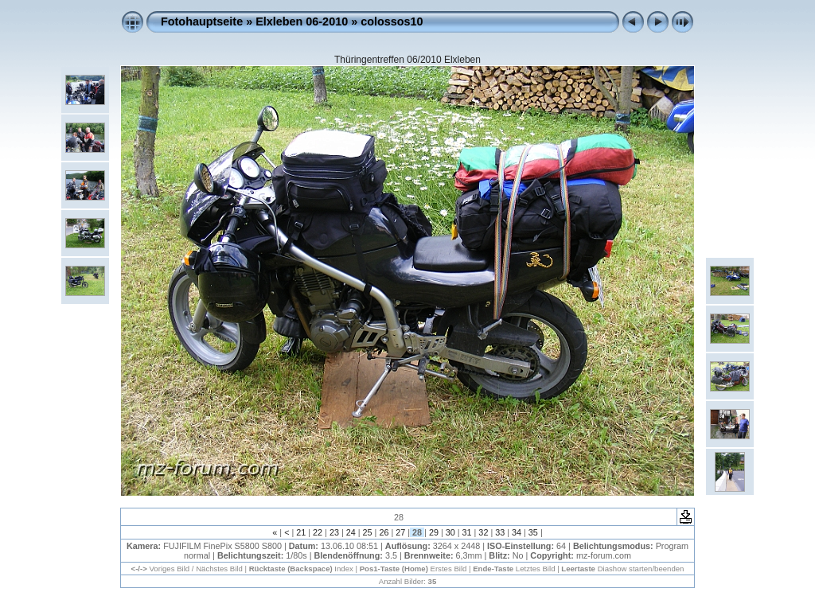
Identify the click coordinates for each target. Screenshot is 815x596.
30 (450, 532)
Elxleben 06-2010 (301, 21)
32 (483, 532)
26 (383, 532)
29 (434, 532)
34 (516, 532)
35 (533, 532)
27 (400, 532)
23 (334, 532)
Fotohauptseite (202, 21)
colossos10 (392, 21)
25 (368, 532)
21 (301, 532)
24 (351, 532)
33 (500, 532)
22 (317, 532)
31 (467, 532)
